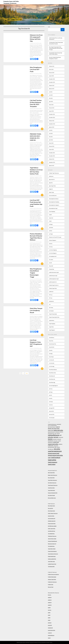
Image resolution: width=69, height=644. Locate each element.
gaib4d (49, 607)
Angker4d (51, 189)
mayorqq (49, 610)
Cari (49, 26)
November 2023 (52, 82)
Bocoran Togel (50, 587)
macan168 (50, 625)
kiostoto (49, 594)
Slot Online (51, 307)
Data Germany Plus (52, 343)
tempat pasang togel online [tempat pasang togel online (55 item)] (55, 455)
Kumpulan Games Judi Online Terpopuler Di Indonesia (11, 2)
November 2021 (52, 155)
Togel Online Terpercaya (52, 480)
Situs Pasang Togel (51, 510)
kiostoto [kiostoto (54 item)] (50, 439)
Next (27, 281)
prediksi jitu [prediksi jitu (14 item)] (60, 444)
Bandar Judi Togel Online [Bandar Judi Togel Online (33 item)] (53, 428)
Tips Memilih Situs (51, 533)
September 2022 (52, 123)
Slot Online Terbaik (51, 495)
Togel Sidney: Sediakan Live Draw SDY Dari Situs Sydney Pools (30, 135)
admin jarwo (51, 176)
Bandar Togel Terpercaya (52, 475)
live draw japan (51, 417)
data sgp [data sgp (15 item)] (58, 433)
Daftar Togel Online (51, 528)
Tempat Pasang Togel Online (54, 317)
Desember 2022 (52, 114)
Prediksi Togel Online (53, 288)
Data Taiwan (51, 356)
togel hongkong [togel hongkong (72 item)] (55, 457)
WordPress (44, 642)
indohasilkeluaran (51, 635)
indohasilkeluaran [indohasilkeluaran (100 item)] (53, 435)
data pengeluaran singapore (54, 205)
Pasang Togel (51, 269)
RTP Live (50, 294)
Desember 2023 (52, 79)
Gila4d (50, 221)
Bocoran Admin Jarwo (52, 497)
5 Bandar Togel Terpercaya (54, 173)
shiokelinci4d (50, 627)
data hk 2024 (51, 411)
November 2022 (52, 117)
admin (32, 41)
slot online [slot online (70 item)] (57, 449)
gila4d (49, 612)
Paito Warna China (52, 372)
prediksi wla (51, 291)
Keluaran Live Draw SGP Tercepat (55, 237)
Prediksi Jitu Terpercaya (52, 581)
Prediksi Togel (50, 584)
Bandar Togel (51, 192)
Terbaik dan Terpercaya (52, 536)
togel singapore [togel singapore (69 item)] (52, 462)
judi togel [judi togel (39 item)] (56, 437)
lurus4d (50, 262)
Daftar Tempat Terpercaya (52, 513)
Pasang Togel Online (51, 523)
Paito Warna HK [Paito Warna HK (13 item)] (50, 442)
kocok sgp (51, 401)
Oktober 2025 (51, 66)
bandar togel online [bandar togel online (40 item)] (58, 430)
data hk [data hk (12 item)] (55, 433)
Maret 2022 (51, 143)
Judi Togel (51, 233)
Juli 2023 (50, 91)
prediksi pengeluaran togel (54, 278)
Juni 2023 (51, 95)
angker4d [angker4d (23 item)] (58, 426)
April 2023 (51, 101)
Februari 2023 (51, 107)
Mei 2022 (51, 136)
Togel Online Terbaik (51, 548)
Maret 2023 (51, 104)
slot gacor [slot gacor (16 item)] (58, 447)
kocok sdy (51, 404)
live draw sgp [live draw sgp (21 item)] (50, 440)
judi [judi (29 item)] (60, 435)
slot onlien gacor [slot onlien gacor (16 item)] (50, 449)
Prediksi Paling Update (52, 576)
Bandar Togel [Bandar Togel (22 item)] (50, 430)
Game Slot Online (51, 515)
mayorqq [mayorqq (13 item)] (59, 440)
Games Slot (51, 217)
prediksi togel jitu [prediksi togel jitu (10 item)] (55, 445)
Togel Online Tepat (51, 561)
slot (49, 304)
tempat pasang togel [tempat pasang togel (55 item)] (53, 453)
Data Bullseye (51, 337)
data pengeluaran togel (53, 208)
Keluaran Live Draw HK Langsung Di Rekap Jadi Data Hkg (30, 37)
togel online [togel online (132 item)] (52, 460)
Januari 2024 (51, 75)
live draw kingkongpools (53, 385)
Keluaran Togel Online (52, 579)
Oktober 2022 (51, 120)
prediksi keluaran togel (53, 275)
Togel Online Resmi (51, 490)
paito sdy (50, 388)
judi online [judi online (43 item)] (50, 437)
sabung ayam (51, 301)
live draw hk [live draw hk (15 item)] (55, 439)
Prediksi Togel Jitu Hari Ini (53, 285)
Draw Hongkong (52, 211)
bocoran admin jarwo (52, 195)
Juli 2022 (50, 130)
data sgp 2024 (51, 408)
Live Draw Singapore (53, 253)
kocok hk (50, 398)
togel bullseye (51, 320)
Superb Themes (49, 642)
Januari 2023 (51, 111)
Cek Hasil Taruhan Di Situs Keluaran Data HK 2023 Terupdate (29, 87)
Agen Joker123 (51, 179)
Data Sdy (50, 350)
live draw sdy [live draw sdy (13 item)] (59, 439)
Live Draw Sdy (51, 363)
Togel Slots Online (51, 487)
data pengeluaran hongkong (54, 201)
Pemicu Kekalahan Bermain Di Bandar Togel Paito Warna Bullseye (31, 183)
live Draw (51, 246)
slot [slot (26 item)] (55, 447)
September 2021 (52, 162)
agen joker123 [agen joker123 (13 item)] (59, 424)
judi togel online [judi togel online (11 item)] (61, 437)
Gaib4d (50, 214)
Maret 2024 (51, 69)
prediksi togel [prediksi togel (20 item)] (50, 445)
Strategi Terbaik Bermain (52, 541)
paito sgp (50, 392)
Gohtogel (51, 224)
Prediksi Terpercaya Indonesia (53, 574)
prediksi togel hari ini (53, 281)
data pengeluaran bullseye (53, 198)
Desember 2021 (52, 152)
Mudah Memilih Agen (52, 556)
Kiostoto (50, 243)
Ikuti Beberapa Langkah (52, 526)
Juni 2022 (51, 133)
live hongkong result (52, 256)
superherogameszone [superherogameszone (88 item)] (55, 451)
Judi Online (51, 227)
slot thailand (51, 310)
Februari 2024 (51, 72)
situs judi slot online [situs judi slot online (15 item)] (51, 447)
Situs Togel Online (51, 477)
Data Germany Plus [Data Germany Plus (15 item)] (51, 433)
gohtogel (49, 622)
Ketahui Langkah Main (52, 558)
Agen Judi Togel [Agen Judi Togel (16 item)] (53, 425)
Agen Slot (51, 182)
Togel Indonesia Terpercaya (53, 553)
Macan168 (51, 265)
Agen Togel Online (52, 185)
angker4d (49, 597)
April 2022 (51, 139)
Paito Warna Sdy (52, 379)
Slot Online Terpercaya (52, 482)
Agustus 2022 (51, 127)
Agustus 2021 (51, 165)
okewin (49, 637)
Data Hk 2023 (51, 347)
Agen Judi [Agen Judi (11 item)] (49, 425)
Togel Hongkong (52, 323)
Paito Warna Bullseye (53, 369)
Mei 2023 (51, 98)
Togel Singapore (52, 330)
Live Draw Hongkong (53, 249)
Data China (51, 340)
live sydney (51, 259)
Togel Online (51, 326)
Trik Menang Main (51, 566)
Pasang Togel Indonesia (52, 551)
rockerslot (50, 632)
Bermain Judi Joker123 (52, 543)
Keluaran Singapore (52, 240)
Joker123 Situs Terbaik (52, 538)
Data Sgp (50, 353)
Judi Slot (50, 230)
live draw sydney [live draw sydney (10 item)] (55, 440)
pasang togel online (51, 630)
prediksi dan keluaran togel (54, 272)
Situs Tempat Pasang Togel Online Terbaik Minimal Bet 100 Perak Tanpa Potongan (55, 48)
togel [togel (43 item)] (49, 457)
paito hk (50, 395)
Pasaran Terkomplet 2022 (52, 492)
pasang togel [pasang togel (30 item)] (56, 442)
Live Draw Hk (51, 359)
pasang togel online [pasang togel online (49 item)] (53, 444)
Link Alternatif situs (51, 531)
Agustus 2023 (51, 88)
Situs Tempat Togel (51, 505)
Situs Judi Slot (50, 508)
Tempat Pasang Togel (53, 314)
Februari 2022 (51, 146)
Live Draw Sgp (51, 366)
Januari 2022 (51, 149)
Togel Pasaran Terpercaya (52, 485)
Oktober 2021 (51, 159)
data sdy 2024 (51, 414)
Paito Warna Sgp (52, 382)
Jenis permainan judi (51, 518)
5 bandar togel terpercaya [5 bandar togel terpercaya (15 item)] (52, 424)
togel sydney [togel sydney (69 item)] (51, 464)
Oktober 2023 (51, 85)
